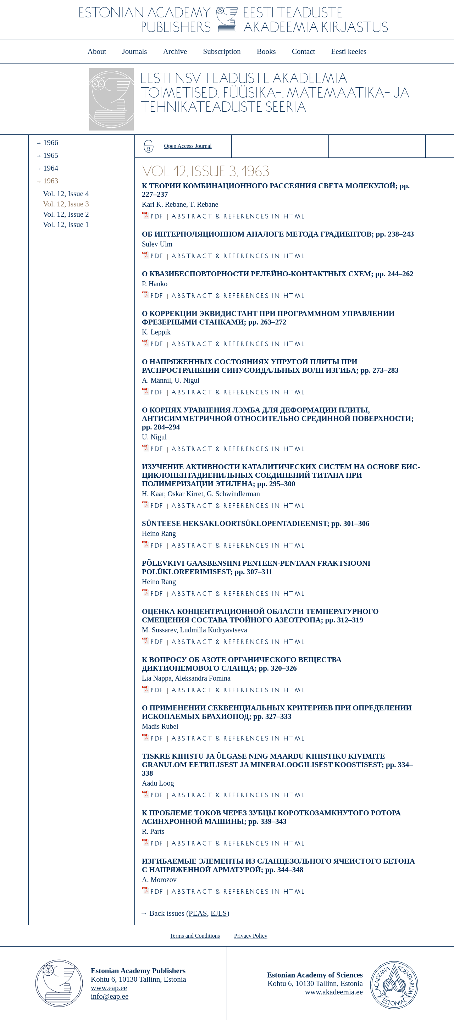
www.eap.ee (109, 987)
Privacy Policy (250, 936)
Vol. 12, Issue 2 (66, 214)
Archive (175, 51)
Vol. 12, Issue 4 (66, 193)
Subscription (222, 51)
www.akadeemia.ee (334, 992)
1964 (50, 168)
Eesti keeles (349, 51)
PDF (157, 214)
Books (266, 51)
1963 (50, 181)
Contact (303, 51)
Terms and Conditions (195, 936)
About (97, 51)
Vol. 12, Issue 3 (66, 204)
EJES (219, 913)
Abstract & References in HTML (238, 214)
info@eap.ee (109, 996)
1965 (50, 155)
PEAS (198, 913)
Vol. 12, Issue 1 (66, 224)
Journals (134, 51)
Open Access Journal (188, 146)
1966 (50, 142)
